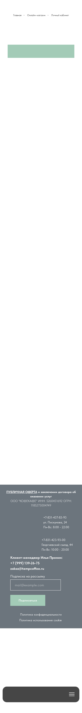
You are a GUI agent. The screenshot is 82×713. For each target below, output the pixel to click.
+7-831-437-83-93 (54, 517)
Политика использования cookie (40, 620)
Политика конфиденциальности (41, 614)
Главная (17, 15)
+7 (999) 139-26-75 (25, 563)
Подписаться (28, 600)
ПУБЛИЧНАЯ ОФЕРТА (21, 492)
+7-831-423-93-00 (53, 540)
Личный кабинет (60, 15)
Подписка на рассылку (27, 576)
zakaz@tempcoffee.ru (27, 568)
